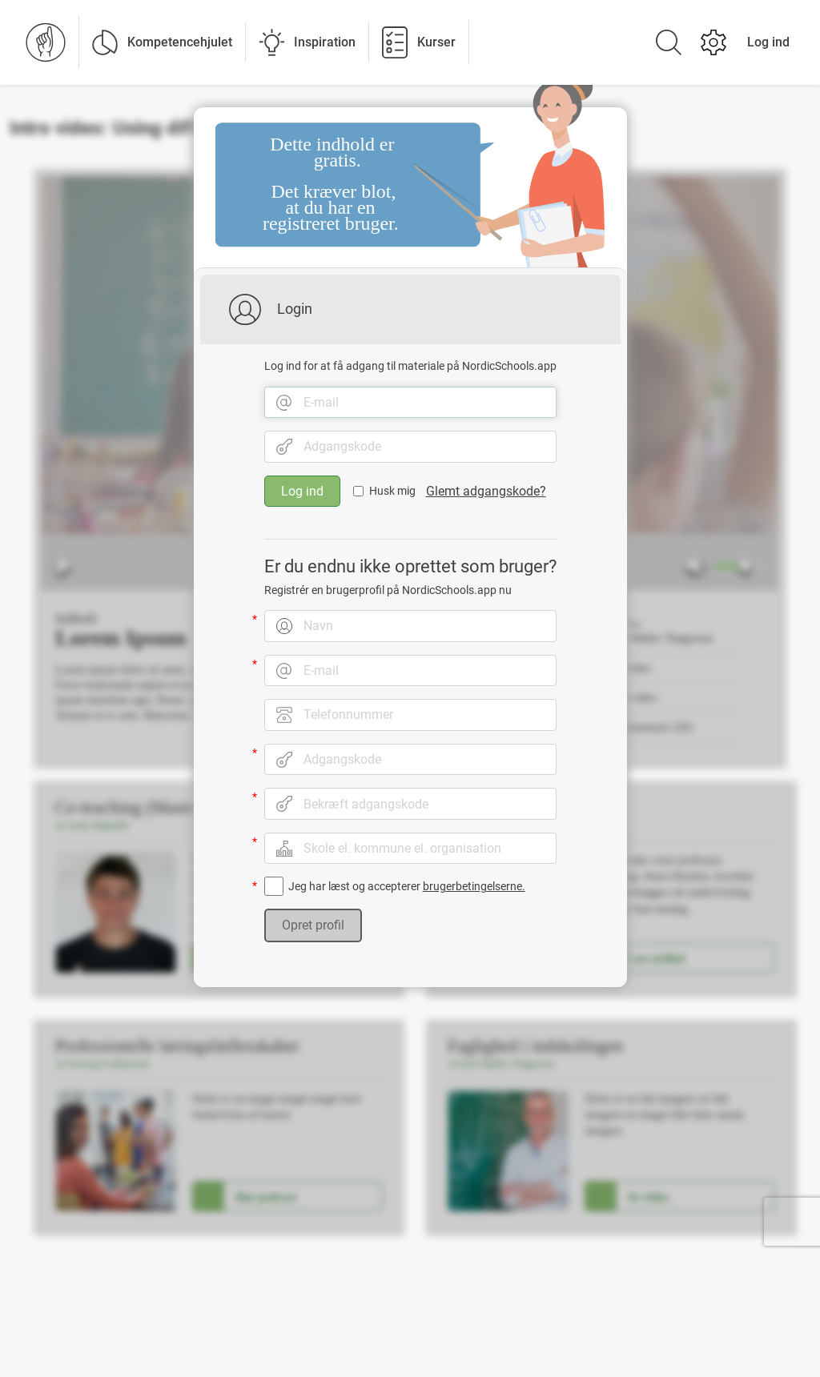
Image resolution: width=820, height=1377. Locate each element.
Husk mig (392, 495)
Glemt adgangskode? (486, 495)
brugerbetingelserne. (474, 891)
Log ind (768, 42)
